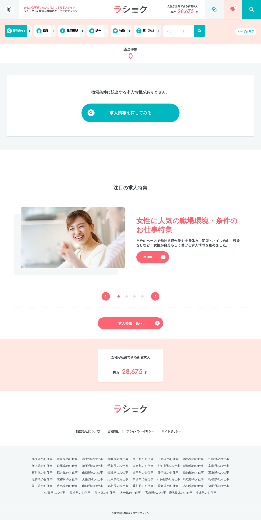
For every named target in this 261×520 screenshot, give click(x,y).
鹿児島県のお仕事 (181, 492)
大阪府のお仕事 (92, 479)
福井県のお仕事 (67, 472)
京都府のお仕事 (67, 479)
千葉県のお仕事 (117, 465)
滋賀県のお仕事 (42, 479)
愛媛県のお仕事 (168, 486)
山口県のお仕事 (92, 486)
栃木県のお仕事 (42, 465)
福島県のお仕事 (193, 459)
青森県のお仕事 (67, 459)
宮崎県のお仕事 (155, 492)
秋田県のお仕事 (143, 459)
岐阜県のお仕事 (143, 472)
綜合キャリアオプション (130, 422)
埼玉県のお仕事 (92, 465)
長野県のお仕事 (117, 472)
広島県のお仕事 (67, 486)
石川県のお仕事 (42, 472)
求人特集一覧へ (139, 323)
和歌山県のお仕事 (168, 479)
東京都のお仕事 (143, 465)
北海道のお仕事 (42, 459)
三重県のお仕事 (218, 472)
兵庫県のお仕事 (117, 479)
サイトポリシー (171, 431)
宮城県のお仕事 (117, 459)
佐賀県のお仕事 (54, 492)
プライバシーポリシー (140, 431)
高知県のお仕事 (193, 486)
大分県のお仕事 (130, 492)
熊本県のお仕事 (105, 492)
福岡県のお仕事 (218, 486)
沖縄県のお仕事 (206, 492)
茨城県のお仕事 (218, 459)
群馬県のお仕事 (67, 465)
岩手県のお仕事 (92, 459)
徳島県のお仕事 (117, 486)
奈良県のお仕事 (143, 479)
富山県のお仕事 (218, 465)
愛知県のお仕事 (193, 472)
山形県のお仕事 (168, 459)
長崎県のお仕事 (80, 492)
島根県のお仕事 (218, 479)
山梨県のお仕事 (92, 472)
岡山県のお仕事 (42, 486)
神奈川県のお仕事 (168, 465)
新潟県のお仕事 (193, 465)
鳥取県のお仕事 (193, 479)
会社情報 (113, 431)
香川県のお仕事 (143, 486)
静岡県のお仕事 (168, 472)
